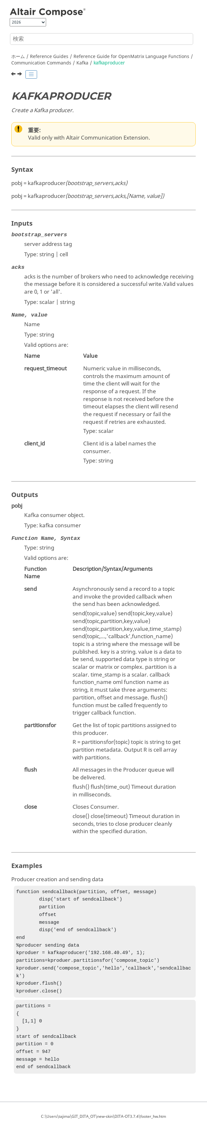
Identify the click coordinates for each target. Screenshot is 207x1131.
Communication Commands (41, 63)
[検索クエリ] (101, 39)
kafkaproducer (109, 63)
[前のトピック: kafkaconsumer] (13, 75)
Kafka (82, 63)
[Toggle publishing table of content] (31, 74)
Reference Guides (49, 56)
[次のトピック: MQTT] (20, 75)
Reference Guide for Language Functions (131, 56)
